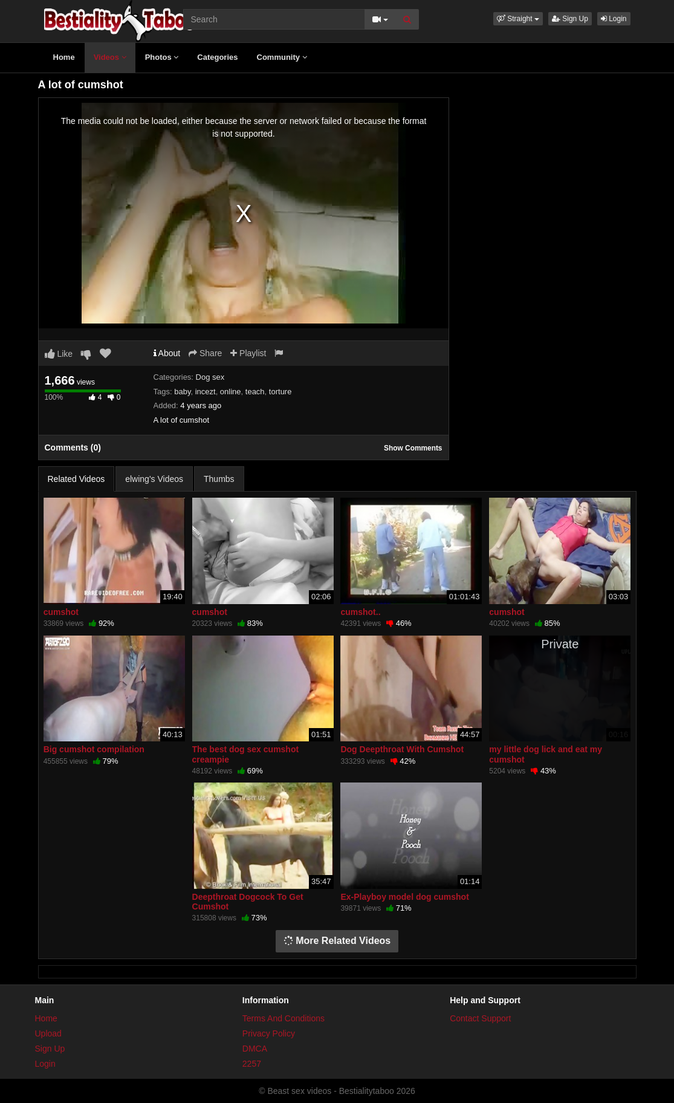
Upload (48, 1033)
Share (205, 353)
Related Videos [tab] (76, 479)
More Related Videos (337, 940)
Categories (217, 57)
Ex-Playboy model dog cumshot (404, 897)
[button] (518, 18)
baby (182, 391)
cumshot (61, 612)
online (230, 391)
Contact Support (480, 1018)
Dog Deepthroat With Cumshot (402, 749)
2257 (251, 1064)
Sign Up (570, 19)
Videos (110, 57)
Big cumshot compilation (94, 749)
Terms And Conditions (283, 1018)
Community (282, 57)
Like (59, 354)
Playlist (248, 353)
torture (280, 391)
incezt (205, 391)
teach (255, 391)
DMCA (254, 1048)
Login (614, 19)
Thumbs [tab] (219, 479)
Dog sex (210, 377)
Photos (162, 57)
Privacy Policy (268, 1033)
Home (64, 57)
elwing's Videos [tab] (154, 479)
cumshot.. (360, 612)
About (167, 353)
